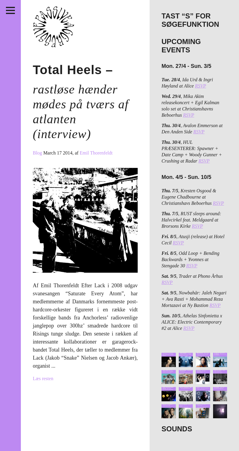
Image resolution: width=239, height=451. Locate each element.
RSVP (200, 85)
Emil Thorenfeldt (96, 152)
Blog (38, 152)
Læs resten (43, 378)
